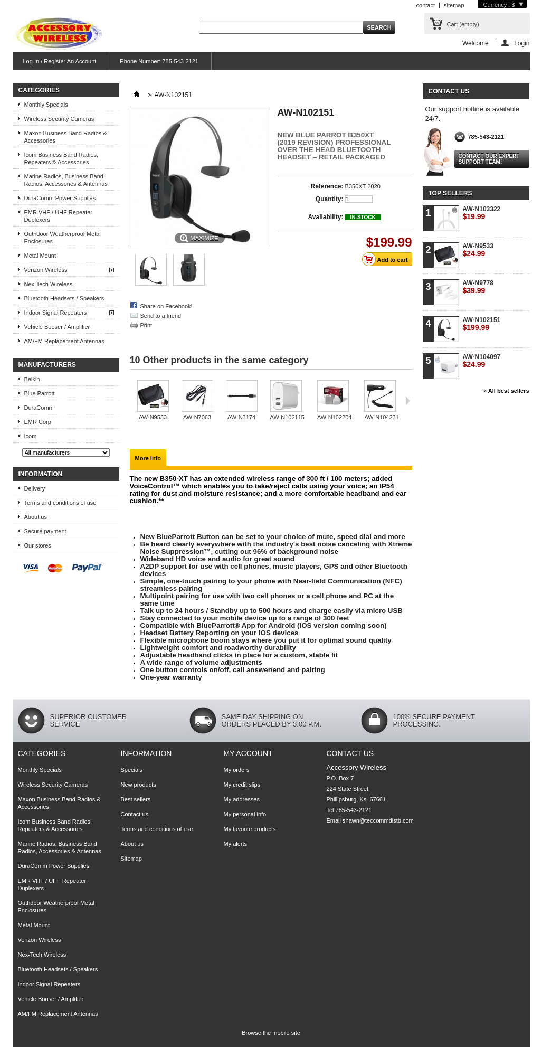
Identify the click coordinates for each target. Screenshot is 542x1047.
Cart (463, 24)
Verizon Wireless (46, 270)
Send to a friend (161, 316)
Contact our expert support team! (489, 159)
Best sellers (136, 799)
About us (35, 517)
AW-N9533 (153, 417)
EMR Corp (37, 422)
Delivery (34, 488)
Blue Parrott (39, 393)
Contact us (135, 814)
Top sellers (450, 193)
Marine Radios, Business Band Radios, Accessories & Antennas (66, 180)
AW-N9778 (478, 287)
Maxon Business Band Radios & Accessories (65, 137)
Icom (30, 436)
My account (248, 753)
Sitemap (131, 858)
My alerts (236, 844)
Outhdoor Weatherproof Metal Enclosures (62, 237)
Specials (132, 770)
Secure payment (45, 531)
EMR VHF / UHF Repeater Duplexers (58, 216)
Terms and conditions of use (60, 502)
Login (521, 43)
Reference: (326, 186)
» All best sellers (506, 391)
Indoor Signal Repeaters (55, 312)
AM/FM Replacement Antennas (64, 341)
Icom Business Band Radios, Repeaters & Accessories (61, 158)
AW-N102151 (482, 324)
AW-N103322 (482, 213)
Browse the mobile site (271, 1033)
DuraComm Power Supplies (60, 198)
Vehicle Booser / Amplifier (57, 327)
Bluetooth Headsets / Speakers (64, 298)
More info (148, 458)
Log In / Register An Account (60, 61)
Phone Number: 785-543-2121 (159, 61)
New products (138, 784)
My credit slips (242, 784)
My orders (237, 770)
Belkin (32, 379)
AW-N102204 (334, 417)
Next (407, 400)
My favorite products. (251, 829)
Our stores (37, 545)
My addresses (242, 799)
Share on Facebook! (166, 306)
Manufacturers (47, 365)
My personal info (245, 814)
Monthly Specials (46, 104)
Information (40, 474)
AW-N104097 (482, 361)
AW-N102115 (287, 417)
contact (425, 5)
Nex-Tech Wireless (48, 284)
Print (146, 325)
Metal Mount (40, 255)
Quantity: (330, 199)
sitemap (454, 5)
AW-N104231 (381, 417)
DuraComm (39, 407)
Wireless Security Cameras (59, 119)
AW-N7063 (197, 417)
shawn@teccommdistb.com (378, 820)
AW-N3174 (241, 417)
